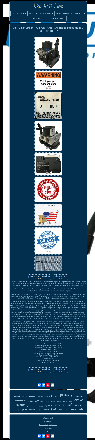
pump (64, 395)
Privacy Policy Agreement (48, 425)
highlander (39, 401)
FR (50, 431)
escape (53, 401)
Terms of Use (48, 428)
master (32, 396)
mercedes (79, 396)
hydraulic (41, 406)
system (48, 405)
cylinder (40, 396)
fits (72, 396)
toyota (45, 409)
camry (56, 396)
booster (34, 406)
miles (78, 405)
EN (46, 431)
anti (17, 395)
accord (65, 401)
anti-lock (20, 400)
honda (24, 396)
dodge (30, 401)
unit (38, 410)
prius (28, 406)
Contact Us (48, 421)
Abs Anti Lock (48, 418)
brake (78, 400)
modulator (16, 410)
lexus (66, 409)
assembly (77, 409)
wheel (70, 401)
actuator (59, 405)
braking (47, 401)
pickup (59, 401)
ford (53, 409)
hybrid (32, 409)
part (24, 409)
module (20, 405)
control (48, 396)
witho (60, 410)
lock (69, 405)
